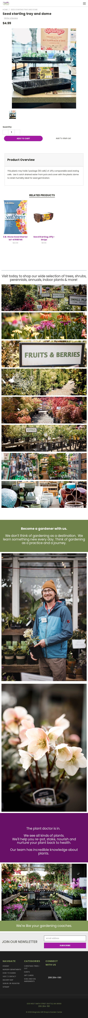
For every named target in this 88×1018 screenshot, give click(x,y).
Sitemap (6, 987)
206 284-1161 (54, 977)
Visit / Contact (9, 976)
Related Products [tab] (42, 195)
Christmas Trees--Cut (32, 967)
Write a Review (11, 18)
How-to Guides (9, 973)
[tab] (44, 159)
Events (27, 972)
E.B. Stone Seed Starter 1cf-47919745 (15, 238)
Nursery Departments (12, 969)
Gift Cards (29, 975)
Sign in (6, 983)
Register (16, 983)
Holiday (6, 966)
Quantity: (7, 127)
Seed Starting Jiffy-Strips (44, 238)
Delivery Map (8, 980)
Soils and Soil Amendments (30, 980)
